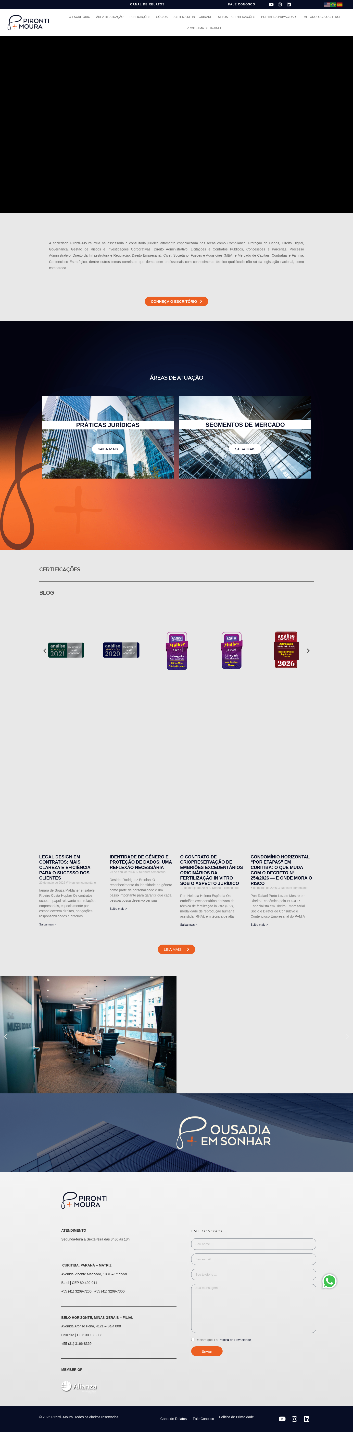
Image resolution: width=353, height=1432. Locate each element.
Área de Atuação (110, 17)
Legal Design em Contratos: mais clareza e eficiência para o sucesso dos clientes (64, 867)
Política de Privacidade (234, 1340)
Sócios (162, 17)
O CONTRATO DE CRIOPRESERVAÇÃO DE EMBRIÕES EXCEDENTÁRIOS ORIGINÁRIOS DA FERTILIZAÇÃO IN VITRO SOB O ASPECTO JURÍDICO (211, 870)
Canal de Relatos (173, 1419)
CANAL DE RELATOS (147, 4)
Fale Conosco (203, 1419)
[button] (45, 651)
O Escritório (79, 17)
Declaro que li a (223, 1340)
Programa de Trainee (204, 28)
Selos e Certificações (236, 17)
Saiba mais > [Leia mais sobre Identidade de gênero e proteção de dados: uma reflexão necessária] (118, 908)
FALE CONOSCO (241, 4)
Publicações (139, 17)
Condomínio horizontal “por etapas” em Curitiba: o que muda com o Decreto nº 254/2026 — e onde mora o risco (281, 870)
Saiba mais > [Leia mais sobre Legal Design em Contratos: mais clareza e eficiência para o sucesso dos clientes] (47, 924)
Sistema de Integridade (193, 17)
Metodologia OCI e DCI (322, 17)
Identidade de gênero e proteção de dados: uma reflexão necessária (141, 862)
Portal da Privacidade (279, 17)
